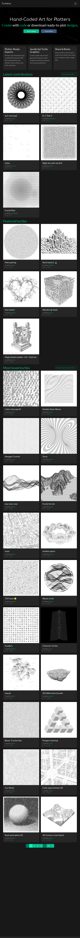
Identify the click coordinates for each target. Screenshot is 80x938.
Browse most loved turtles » (66, 368)
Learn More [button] (49, 31)
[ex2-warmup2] (21, 95)
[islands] (21, 672)
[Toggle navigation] (75, 4)
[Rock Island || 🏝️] (59, 242)
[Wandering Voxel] (59, 289)
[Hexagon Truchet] (21, 436)
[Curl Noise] (21, 767)
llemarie (51, 312)
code (23, 25)
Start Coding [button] (31, 31)
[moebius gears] (59, 530)
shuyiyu (13, 118)
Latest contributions (18, 74)
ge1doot (13, 312)
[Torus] (59, 436)
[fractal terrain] (59, 483)
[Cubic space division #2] (59, 767)
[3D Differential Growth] (59, 672)
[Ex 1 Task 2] (59, 95)
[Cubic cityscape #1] (21, 388)
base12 (13, 696)
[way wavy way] (21, 483)
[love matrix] (21, 289)
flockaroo (51, 554)
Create (7, 25)
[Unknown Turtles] (59, 625)
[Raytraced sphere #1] (21, 814)
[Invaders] (21, 625)
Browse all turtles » (69, 74)
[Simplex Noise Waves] (59, 388)
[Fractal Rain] (21, 190)
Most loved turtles (16, 368)
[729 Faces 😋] (21, 578)
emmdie (51, 166)
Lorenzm (13, 166)
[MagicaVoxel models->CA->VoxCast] (21, 336)
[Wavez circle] (59, 578)
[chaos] (21, 142)
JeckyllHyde (14, 213)
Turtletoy (6, 3)
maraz (50, 649)
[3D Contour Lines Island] (59, 814)
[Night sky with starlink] (59, 142)
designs (72, 25)
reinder (13, 265)
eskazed (51, 601)
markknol (51, 265)
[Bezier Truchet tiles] (21, 720)
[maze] (21, 530)
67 (49, 846)
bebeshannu (52, 118)
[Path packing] (21, 242)
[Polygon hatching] (59, 720)
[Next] (52, 846)
